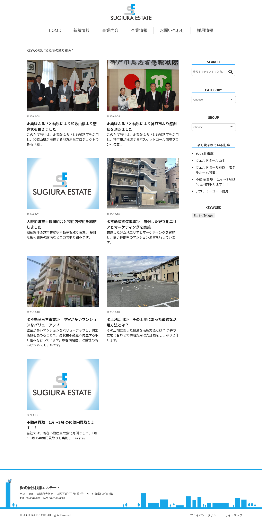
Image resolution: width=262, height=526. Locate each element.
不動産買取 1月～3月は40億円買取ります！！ (215, 181)
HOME (55, 30)
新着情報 (81, 30)
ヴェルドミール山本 (210, 160)
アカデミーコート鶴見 (212, 191)
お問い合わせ (172, 30)
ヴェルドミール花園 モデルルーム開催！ (215, 170)
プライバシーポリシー (204, 515)
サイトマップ (233, 515)
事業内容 (110, 30)
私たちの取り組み (203, 215)
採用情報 (205, 30)
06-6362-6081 (34, 498)
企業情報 (139, 30)
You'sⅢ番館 (204, 153)
